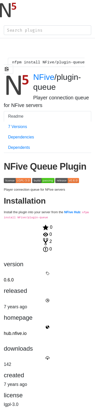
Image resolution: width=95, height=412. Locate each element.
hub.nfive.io (15, 333)
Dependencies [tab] (21, 137)
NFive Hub (72, 212)
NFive (43, 77)
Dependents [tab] (19, 147)
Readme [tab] (15, 116)
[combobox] (47, 30)
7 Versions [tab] (17, 126)
